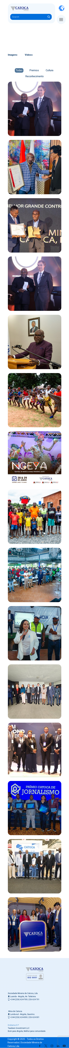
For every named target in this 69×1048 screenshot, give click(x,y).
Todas (19, 70)
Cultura (49, 70)
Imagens (12, 54)
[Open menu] (61, 19)
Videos (29, 54)
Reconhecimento (34, 76)
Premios (34, 70)
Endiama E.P (13, 1025)
